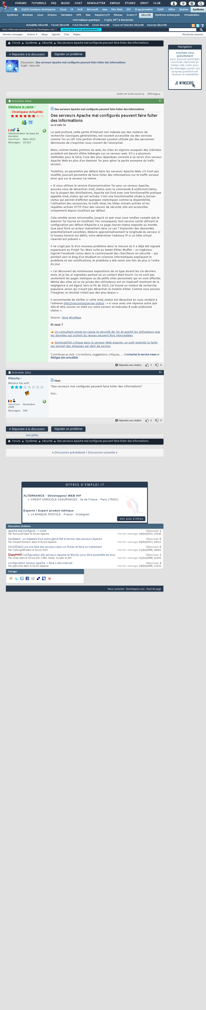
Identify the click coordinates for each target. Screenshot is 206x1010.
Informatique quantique (86, 20)
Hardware (66, 15)
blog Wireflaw (71, 318)
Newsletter (95, 3)
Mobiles (184, 9)
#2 (160, 372)
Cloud (63, 9)
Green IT (132, 15)
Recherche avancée (192, 34)
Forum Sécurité (60, 25)
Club (156, 3)
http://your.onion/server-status (84, 303)
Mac (88, 15)
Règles (76, 34)
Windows (27, 15)
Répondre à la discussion (27, 54)
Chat (78, 3)
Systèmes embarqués (167, 15)
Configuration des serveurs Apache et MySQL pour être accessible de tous (68, 555)
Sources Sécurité (157, 25)
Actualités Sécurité (37, 25)
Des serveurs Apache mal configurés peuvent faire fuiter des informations (80, 62)
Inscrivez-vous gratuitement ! (81, 29)
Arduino (52, 15)
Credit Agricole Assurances (54, 499)
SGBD (160, 9)
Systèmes (198, 9)
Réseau (118, 15)
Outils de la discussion (129, 94)
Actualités (32, 435)
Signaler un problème (68, 54)
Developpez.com (135, 588)
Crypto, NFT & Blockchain (118, 20)
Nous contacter (116, 588)
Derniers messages (13, 34)
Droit (144, 3)
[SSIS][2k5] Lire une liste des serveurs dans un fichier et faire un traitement (55, 547)
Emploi (114, 3)
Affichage (152, 94)
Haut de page (153, 588)
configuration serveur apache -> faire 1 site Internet (40, 563)
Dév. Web (116, 9)
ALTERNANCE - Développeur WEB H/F (52, 495)
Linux (40, 15)
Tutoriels (38, 3)
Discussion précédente (69, 452)
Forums (21, 3)
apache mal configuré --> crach (27, 531)
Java (104, 9)
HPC (79, 15)
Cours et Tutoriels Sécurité (128, 25)
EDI (129, 9)
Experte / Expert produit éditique (48, 510)
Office (171, 9)
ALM (80, 9)
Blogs (65, 3)
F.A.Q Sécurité (80, 25)
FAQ (53, 3)
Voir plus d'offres (131, 518)
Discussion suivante (101, 452)
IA (72, 9)
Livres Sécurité (100, 25)
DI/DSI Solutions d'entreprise (38, 9)
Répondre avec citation (128, 365)
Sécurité (146, 15)
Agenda (56, 34)
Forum (16, 43)
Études (129, 3)
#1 (160, 100)
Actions (31, 34)
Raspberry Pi (102, 15)
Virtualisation (191, 15)
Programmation (144, 9)
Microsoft (92, 9)
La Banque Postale (46, 514)
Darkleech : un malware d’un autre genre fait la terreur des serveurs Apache (55, 539)
